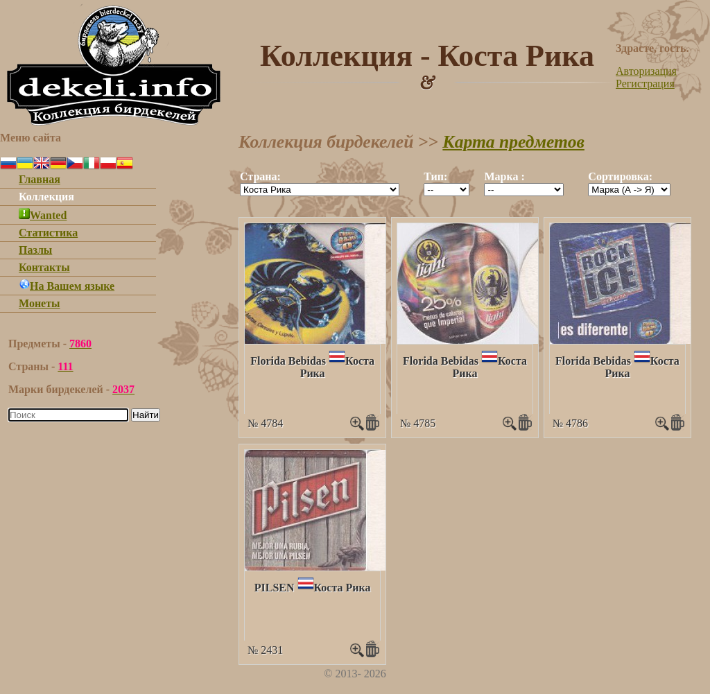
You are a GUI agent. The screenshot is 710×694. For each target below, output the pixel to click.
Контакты (44, 267)
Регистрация (645, 83)
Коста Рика (342, 587)
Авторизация (646, 71)
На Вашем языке (66, 286)
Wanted (43, 215)
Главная (39, 179)
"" (319, 189)
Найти (145, 415)
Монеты (39, 303)
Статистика (48, 232)
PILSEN (274, 587)
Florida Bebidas (288, 361)
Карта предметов (513, 142)
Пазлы (35, 250)
